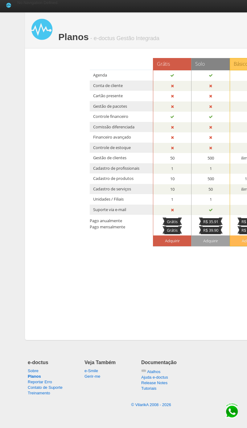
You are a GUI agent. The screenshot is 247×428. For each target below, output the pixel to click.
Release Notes (154, 382)
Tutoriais (148, 388)
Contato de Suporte (45, 387)
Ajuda (154, 377)
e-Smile (91, 370)
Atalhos (150, 371)
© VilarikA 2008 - (151, 404)
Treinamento (39, 393)
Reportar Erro (40, 382)
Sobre (33, 370)
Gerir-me (92, 376)
